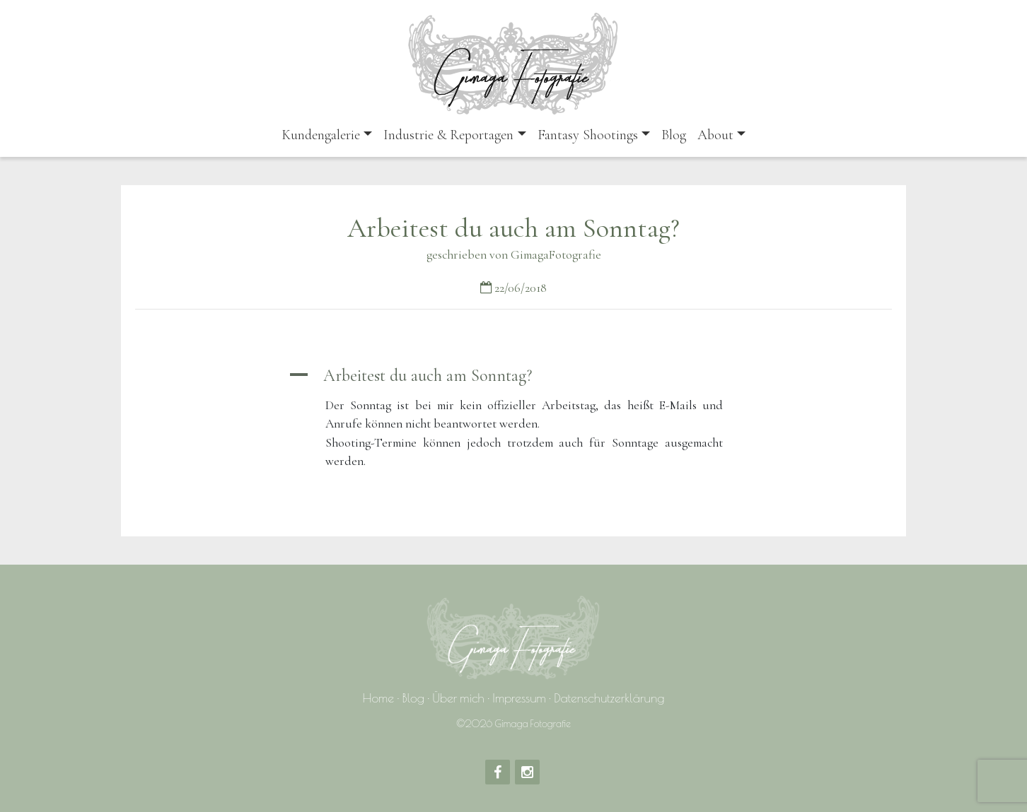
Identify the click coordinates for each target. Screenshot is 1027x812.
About (715, 134)
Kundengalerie (321, 134)
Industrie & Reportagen (448, 134)
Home (379, 697)
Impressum (518, 697)
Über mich (458, 697)
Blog (673, 134)
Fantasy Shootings (588, 134)
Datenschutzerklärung (609, 697)
